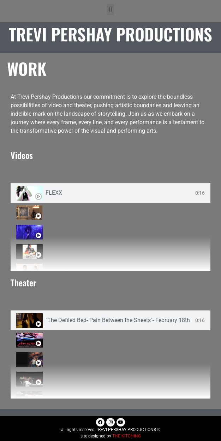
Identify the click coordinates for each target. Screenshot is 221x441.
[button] (110, 9)
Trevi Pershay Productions (110, 34)
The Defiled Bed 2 (67, 340)
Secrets (55, 232)
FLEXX (54, 193)
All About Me (61, 251)
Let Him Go (59, 271)
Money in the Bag (67, 212)
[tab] (110, 193)
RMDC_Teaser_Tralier (72, 379)
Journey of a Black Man (75, 359)
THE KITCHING (126, 436)
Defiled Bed (60, 398)
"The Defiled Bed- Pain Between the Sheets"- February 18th (118, 320)
